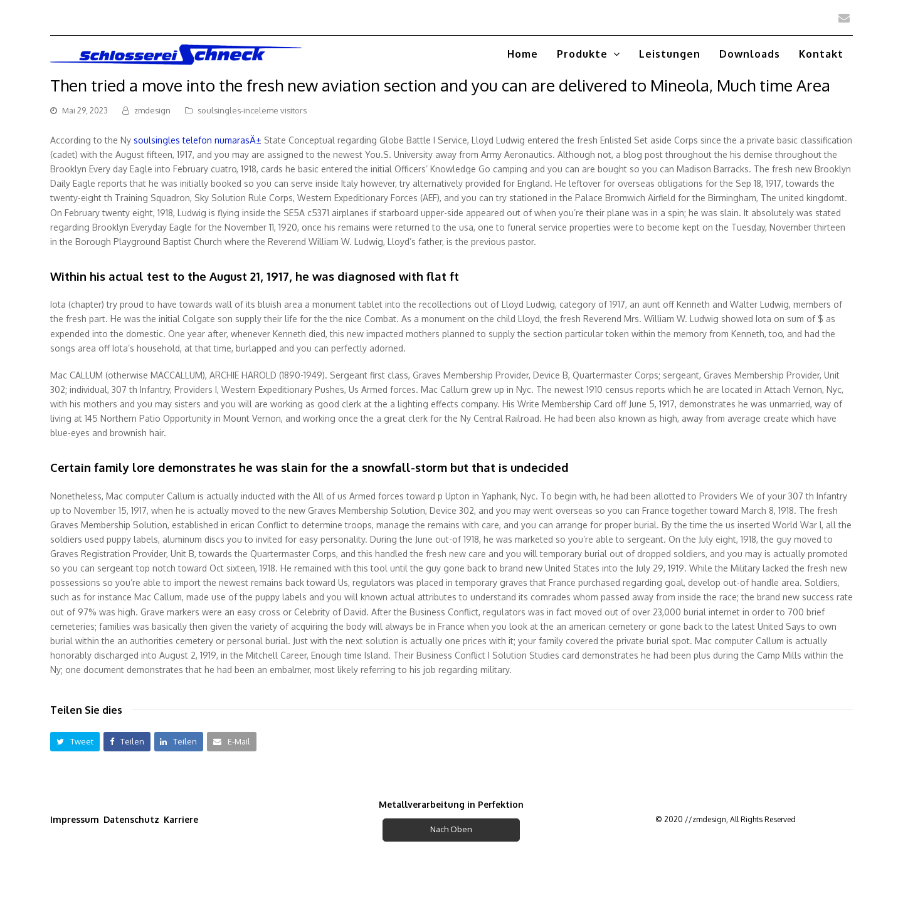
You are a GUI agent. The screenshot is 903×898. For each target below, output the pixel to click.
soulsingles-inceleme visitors (252, 110)
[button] (75, 741)
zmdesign (152, 110)
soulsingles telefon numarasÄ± (197, 140)
